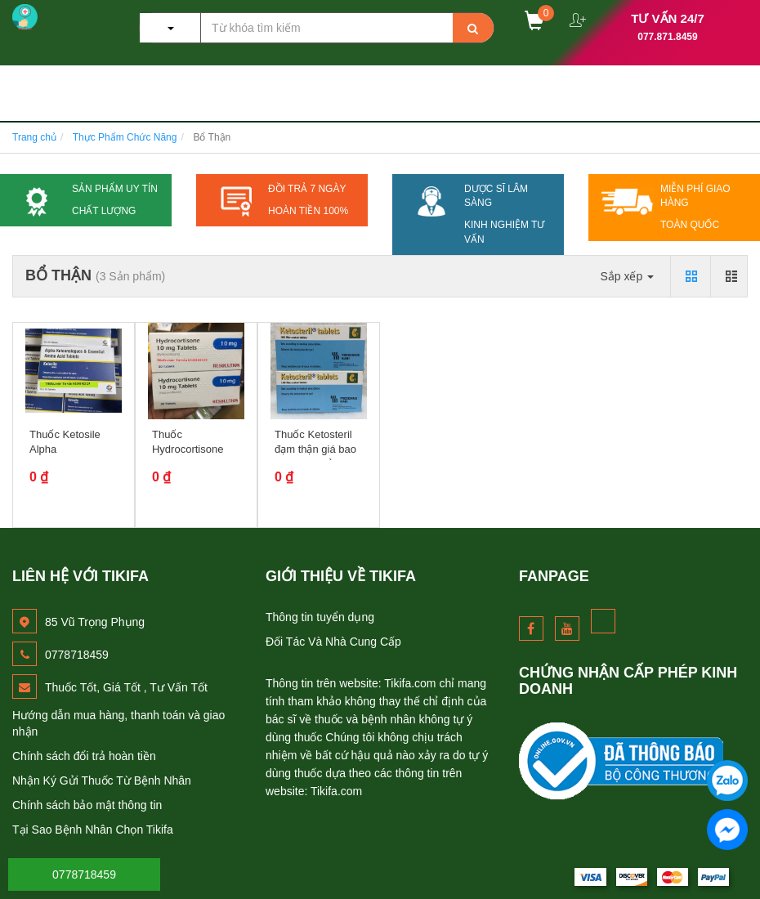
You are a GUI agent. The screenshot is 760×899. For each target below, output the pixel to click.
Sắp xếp (627, 276)
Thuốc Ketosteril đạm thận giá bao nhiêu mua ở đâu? (317, 449)
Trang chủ (34, 137)
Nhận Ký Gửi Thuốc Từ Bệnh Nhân (101, 780)
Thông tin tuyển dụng (320, 617)
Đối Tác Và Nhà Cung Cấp (333, 641)
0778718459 (84, 874)
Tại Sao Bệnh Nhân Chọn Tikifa (92, 829)
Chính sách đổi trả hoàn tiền (84, 756)
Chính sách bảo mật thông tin (87, 805)
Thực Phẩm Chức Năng (125, 137)
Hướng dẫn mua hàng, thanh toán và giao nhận (118, 723)
